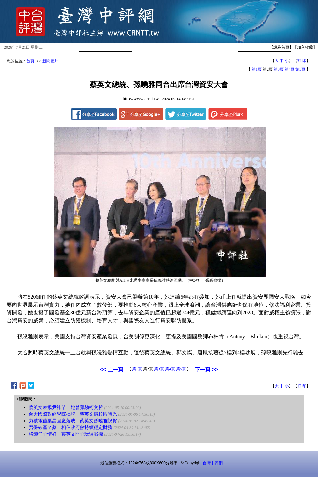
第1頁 (257, 69)
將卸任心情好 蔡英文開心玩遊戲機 (66, 434)
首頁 (30, 61)
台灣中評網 (213, 463)
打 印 (301, 60)
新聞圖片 (50, 61)
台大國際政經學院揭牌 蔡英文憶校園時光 (73, 414)
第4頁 (289, 69)
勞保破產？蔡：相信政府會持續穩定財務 (70, 427)
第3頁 (279, 69)
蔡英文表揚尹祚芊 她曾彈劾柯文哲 (66, 407)
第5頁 (300, 69)
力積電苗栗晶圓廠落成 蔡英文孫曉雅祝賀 (73, 420)
